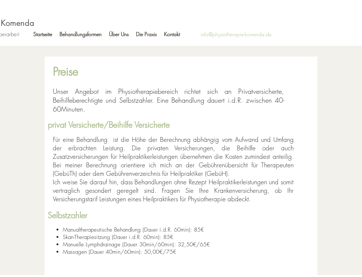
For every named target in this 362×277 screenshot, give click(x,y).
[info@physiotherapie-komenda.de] (236, 34)
